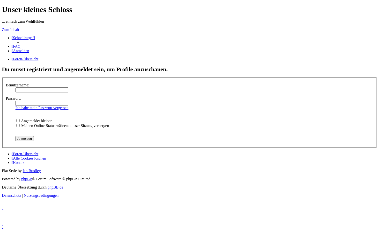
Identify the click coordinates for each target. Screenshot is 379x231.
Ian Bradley (32, 171)
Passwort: (13, 98)
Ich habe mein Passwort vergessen (41, 108)
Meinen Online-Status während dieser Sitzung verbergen (62, 126)
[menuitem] (16, 46)
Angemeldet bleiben (34, 121)
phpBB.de (55, 187)
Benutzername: (17, 85)
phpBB (26, 179)
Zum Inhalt (10, 30)
